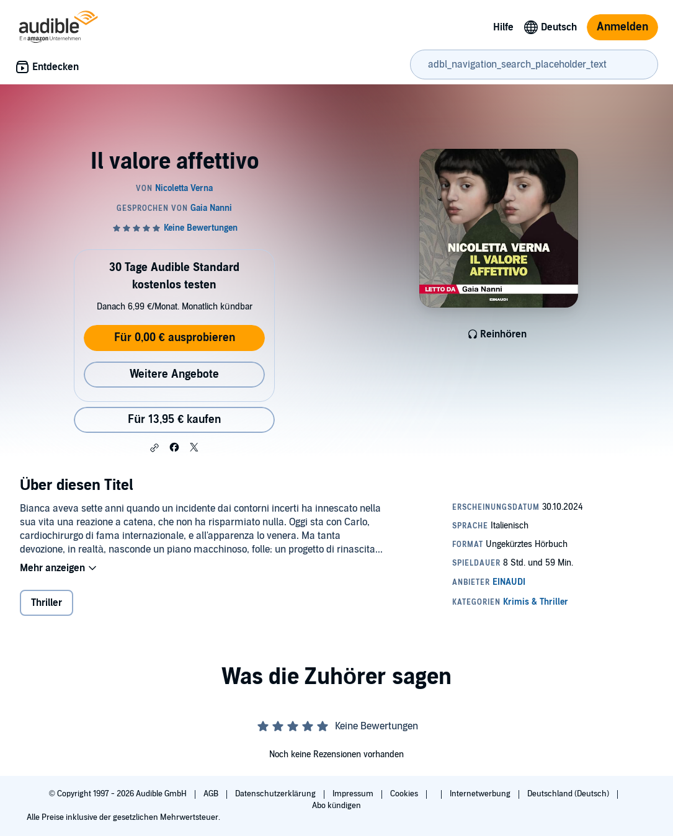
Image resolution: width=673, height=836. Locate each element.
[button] (154, 448)
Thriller (46, 603)
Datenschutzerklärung (276, 794)
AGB (211, 794)
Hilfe (503, 27)
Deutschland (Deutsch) (569, 794)
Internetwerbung (481, 794)
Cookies (405, 794)
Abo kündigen (336, 806)
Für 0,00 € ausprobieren (174, 337)
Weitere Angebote (174, 374)
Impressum (353, 794)
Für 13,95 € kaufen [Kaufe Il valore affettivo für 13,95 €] (174, 419)
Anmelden (622, 26)
